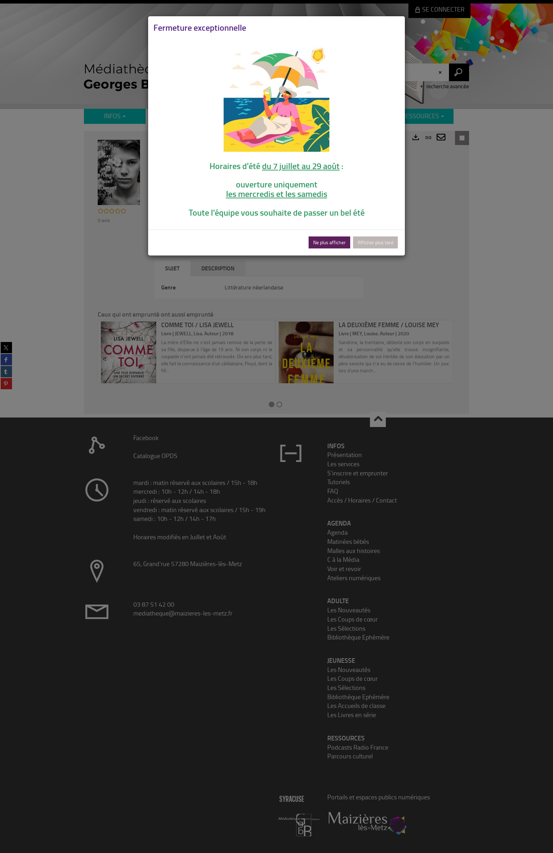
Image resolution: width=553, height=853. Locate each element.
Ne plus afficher (329, 242)
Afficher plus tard (375, 242)
